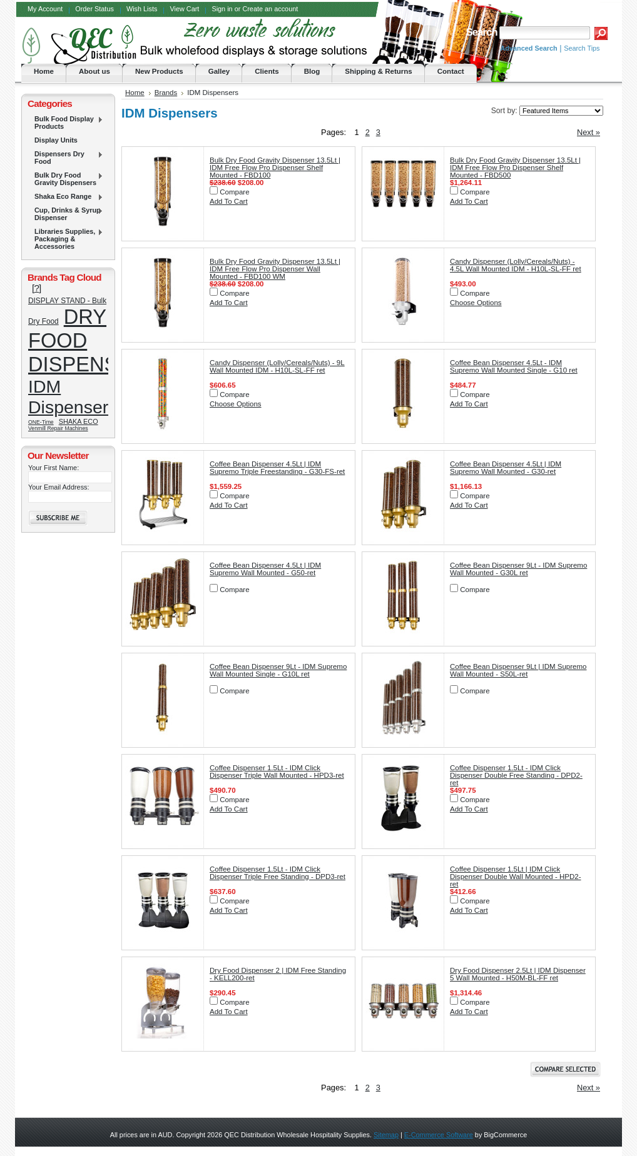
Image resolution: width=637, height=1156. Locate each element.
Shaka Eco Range (65, 197)
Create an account (270, 9)
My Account (45, 9)
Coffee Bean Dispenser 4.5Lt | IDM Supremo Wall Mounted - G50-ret (265, 568)
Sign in (221, 9)
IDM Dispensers (73, 396)
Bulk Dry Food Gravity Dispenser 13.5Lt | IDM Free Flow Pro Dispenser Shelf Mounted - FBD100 (275, 167)
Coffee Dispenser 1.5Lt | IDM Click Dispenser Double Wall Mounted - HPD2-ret (515, 876)
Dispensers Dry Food (65, 157)
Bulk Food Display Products (65, 122)
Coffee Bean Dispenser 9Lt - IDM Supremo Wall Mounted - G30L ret (518, 568)
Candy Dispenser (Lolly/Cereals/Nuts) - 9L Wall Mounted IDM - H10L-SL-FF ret (277, 366)
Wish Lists (142, 9)
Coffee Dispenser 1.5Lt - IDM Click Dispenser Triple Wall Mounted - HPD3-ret (277, 771)
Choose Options (476, 302)
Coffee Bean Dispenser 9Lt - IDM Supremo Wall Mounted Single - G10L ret (278, 670)
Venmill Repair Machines (58, 428)
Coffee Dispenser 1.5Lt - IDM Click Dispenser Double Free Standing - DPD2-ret (516, 775)
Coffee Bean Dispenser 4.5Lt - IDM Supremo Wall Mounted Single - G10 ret (514, 366)
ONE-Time (41, 422)
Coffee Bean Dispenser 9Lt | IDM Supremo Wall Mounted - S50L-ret (518, 670)
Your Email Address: (58, 487)
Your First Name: (53, 467)
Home (135, 92)
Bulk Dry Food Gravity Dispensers (65, 178)
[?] (36, 288)
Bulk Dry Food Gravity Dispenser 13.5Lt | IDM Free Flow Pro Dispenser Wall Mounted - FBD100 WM (275, 269)
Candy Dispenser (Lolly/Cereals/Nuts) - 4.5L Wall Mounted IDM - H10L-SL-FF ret (515, 265)
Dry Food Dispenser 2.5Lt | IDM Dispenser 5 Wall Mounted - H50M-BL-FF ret (518, 974)
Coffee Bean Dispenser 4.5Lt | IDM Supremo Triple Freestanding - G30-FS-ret (277, 467)
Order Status (94, 9)
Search (481, 32)
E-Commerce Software (438, 1134)
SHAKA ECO (78, 421)
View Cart (184, 9)
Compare (234, 192)
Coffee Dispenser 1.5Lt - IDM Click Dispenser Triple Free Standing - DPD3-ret (277, 872)
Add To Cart (229, 201)
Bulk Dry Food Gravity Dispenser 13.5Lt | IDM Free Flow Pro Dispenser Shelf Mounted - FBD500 (515, 167)
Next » (588, 132)
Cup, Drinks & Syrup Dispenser (65, 213)
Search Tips (581, 48)
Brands (166, 92)
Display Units (56, 140)
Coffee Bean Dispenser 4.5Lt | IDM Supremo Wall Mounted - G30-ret (505, 467)
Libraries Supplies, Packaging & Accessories (65, 239)
